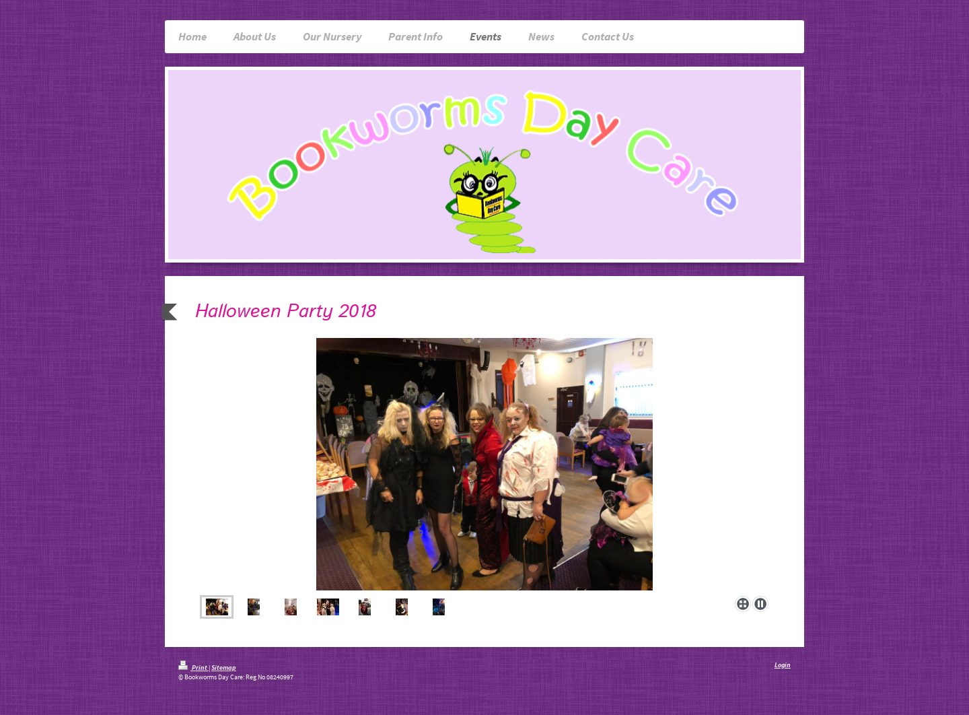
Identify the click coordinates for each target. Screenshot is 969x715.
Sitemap (223, 667)
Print (193, 667)
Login (783, 664)
